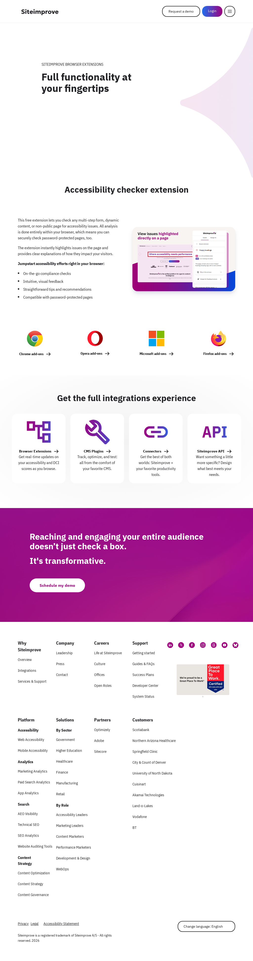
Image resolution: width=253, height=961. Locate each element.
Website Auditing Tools (35, 846)
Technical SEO (28, 824)
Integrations (27, 670)
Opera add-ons (91, 353)
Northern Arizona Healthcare (154, 740)
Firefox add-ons (215, 353)
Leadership (64, 653)
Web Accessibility (31, 739)
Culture (99, 663)
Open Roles (103, 685)
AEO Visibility (28, 813)
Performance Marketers (73, 847)
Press (60, 663)
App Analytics (28, 793)
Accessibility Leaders (72, 814)
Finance (62, 772)
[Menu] (229, 11)
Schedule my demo (57, 585)
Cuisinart (139, 784)
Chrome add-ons (31, 354)
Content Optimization (34, 873)
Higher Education (69, 750)
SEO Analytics (28, 835)
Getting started (143, 653)
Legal (35, 923)
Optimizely (102, 729)
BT (134, 827)
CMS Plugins (94, 451)
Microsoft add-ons (153, 353)
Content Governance (33, 894)
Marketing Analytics (32, 771)
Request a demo (181, 11)
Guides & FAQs (143, 663)
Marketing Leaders (70, 825)
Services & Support (32, 681)
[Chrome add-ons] (35, 345)
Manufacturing (67, 783)
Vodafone (139, 816)
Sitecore (100, 751)
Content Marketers (70, 836)
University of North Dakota (152, 773)
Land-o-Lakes (142, 805)
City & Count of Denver (149, 762)
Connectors (152, 451)
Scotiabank (140, 729)
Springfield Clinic (145, 751)
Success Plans (143, 674)
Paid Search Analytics (34, 782)
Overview (25, 659)
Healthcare (64, 761)
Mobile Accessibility (33, 750)
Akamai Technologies (148, 795)
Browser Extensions (35, 451)
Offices (99, 674)
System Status (143, 696)
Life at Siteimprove (108, 653)
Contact (62, 674)
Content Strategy (30, 883)
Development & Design (73, 858)
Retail (60, 794)
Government (65, 739)
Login (212, 11)
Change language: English (203, 926)
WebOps (62, 869)
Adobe (99, 740)
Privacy (23, 923)
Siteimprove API (210, 451)
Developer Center (145, 685)
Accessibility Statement (61, 923)
